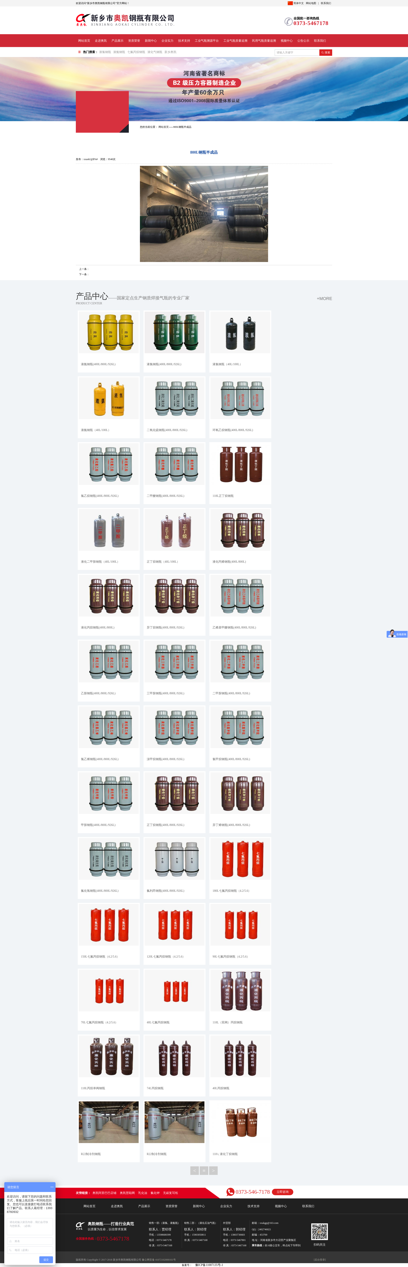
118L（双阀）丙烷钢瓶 (228, 1022)
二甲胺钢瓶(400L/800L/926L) (231, 693)
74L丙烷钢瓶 (155, 1088)
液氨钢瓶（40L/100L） (96, 430)
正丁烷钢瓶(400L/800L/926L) (165, 825)
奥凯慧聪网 (127, 1193)
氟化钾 (155, 1193)
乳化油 (142, 1193)
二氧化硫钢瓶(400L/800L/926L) (167, 430)
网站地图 (311, 3)
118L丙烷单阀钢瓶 (93, 1088)
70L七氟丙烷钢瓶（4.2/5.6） (99, 1022)
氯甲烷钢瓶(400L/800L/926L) (231, 759)
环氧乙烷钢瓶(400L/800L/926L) (233, 430)
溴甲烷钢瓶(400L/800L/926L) (165, 759)
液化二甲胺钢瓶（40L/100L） (100, 561)
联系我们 (326, 3)
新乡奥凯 (170, 52)
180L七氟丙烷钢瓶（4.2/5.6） (232, 890)
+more (324, 298)
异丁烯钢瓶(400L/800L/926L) (231, 825)
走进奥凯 (101, 40)
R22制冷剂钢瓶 (91, 1154)
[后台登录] (320, 1259)
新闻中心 (151, 40)
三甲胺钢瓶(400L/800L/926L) (165, 693)
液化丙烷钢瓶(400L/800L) (97, 627)
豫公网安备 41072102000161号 (159, 1259)
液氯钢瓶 (105, 52)
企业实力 (167, 40)
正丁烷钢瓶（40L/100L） (163, 561)
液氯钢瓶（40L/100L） (227, 364)
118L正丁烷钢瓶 (223, 495)
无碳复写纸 (170, 1193)
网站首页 (84, 40)
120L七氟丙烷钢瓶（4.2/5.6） (166, 956)
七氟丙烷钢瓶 (136, 52)
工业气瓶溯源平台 (207, 40)
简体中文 (296, 3)
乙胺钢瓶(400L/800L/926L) (98, 693)
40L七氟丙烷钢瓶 (158, 1022)
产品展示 (117, 40)
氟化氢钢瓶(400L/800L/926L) (100, 890)
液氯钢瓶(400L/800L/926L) (164, 364)
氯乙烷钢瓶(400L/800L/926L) (100, 495)
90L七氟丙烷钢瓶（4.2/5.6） (231, 956)
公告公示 (303, 40)
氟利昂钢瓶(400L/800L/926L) (165, 890)
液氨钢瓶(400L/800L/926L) (98, 364)
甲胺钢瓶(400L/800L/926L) (98, 825)
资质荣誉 (134, 40)
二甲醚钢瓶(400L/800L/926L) (165, 495)
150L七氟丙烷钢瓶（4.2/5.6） (100, 956)
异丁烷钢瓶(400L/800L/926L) (165, 627)
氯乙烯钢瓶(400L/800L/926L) (100, 759)
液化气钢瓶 (154, 52)
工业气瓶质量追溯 (235, 40)
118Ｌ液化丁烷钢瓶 (225, 1154)
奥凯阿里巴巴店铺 (104, 1193)
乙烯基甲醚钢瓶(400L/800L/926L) (234, 627)
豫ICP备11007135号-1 (209, 1265)
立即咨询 (283, 1191)
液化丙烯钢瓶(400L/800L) (229, 561)
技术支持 (184, 40)
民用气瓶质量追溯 (264, 40)
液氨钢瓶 (119, 52)
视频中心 (287, 40)
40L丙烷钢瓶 (221, 1088)
